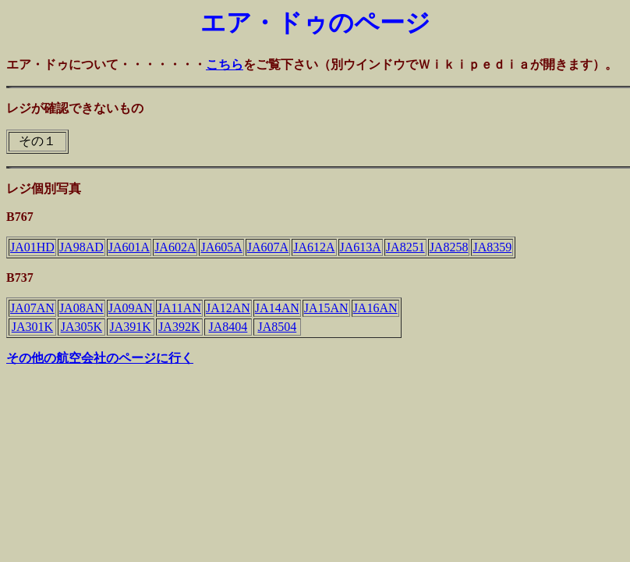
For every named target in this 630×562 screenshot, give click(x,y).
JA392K (179, 326)
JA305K (81, 326)
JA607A (267, 247)
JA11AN (179, 308)
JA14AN (277, 308)
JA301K (32, 326)
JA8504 (276, 326)
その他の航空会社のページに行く (99, 358)
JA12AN (228, 308)
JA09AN (130, 308)
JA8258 (449, 247)
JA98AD (81, 247)
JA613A (360, 247)
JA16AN (375, 308)
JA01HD (32, 247)
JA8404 (228, 326)
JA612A (313, 247)
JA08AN (81, 308)
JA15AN (326, 308)
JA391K (130, 326)
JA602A (175, 247)
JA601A (129, 247)
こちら (224, 64)
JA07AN (32, 308)
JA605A (221, 247)
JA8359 (491, 247)
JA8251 (405, 247)
